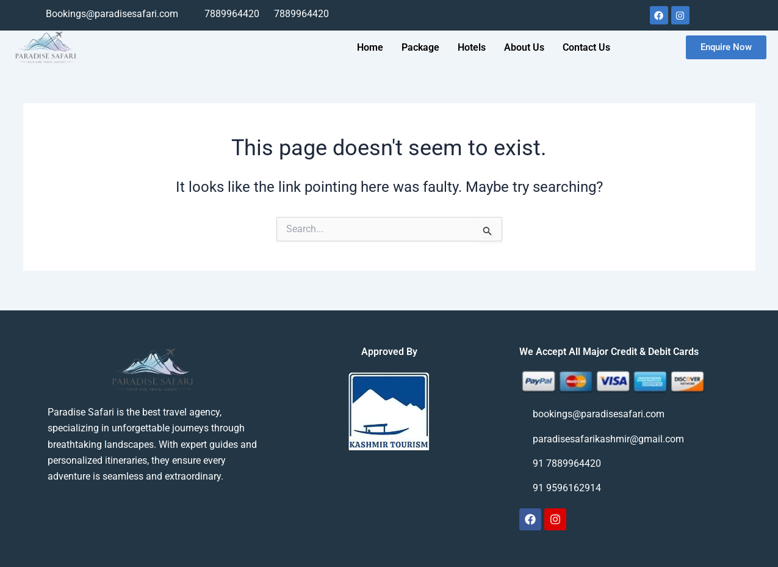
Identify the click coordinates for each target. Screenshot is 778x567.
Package (420, 47)
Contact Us (586, 47)
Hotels (472, 47)
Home (370, 47)
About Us (524, 47)
